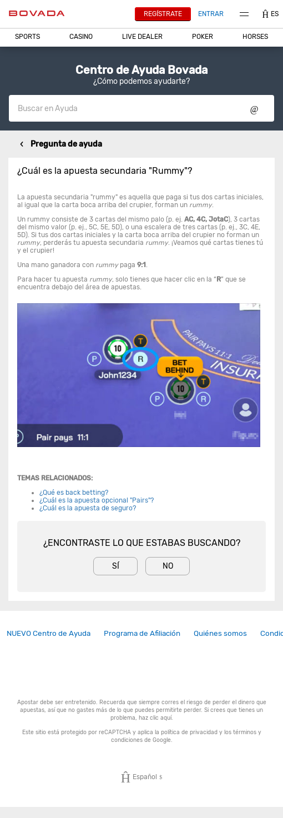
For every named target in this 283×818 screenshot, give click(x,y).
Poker (202, 37)
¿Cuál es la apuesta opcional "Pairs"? (96, 500)
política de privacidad (189, 732)
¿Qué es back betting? (73, 492)
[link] (48, 633)
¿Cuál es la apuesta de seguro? (87, 508)
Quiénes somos (220, 633)
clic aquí (160, 717)
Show (254, 108)
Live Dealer (142, 37)
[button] (27, 37)
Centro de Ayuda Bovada (141, 70)
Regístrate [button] (163, 14)
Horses (255, 37)
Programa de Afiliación (142, 633)
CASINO (81, 37)
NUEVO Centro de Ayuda (48, 633)
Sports (27, 37)
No (168, 566)
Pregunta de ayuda (66, 144)
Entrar (211, 14)
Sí (115, 566)
